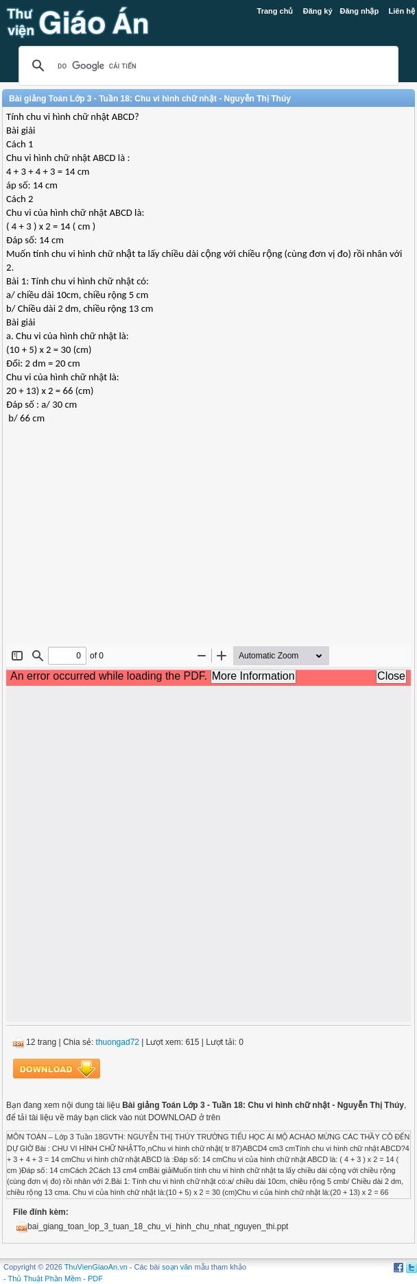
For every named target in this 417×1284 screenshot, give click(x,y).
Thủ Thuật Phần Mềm (45, 1278)
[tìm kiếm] (206, 66)
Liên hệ (402, 11)
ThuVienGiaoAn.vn (96, 1267)
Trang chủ (275, 11)
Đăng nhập (359, 11)
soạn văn (177, 1267)
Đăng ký (318, 11)
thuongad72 (117, 1042)
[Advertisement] (208, 545)
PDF (95, 1278)
